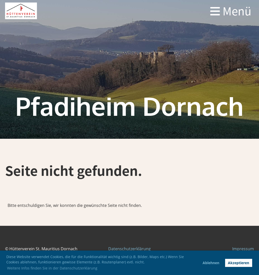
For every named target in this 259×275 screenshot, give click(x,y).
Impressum (243, 249)
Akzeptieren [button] (238, 262)
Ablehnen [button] (211, 262)
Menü (230, 11)
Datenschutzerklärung (129, 249)
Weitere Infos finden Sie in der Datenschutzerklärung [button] (52, 268)
